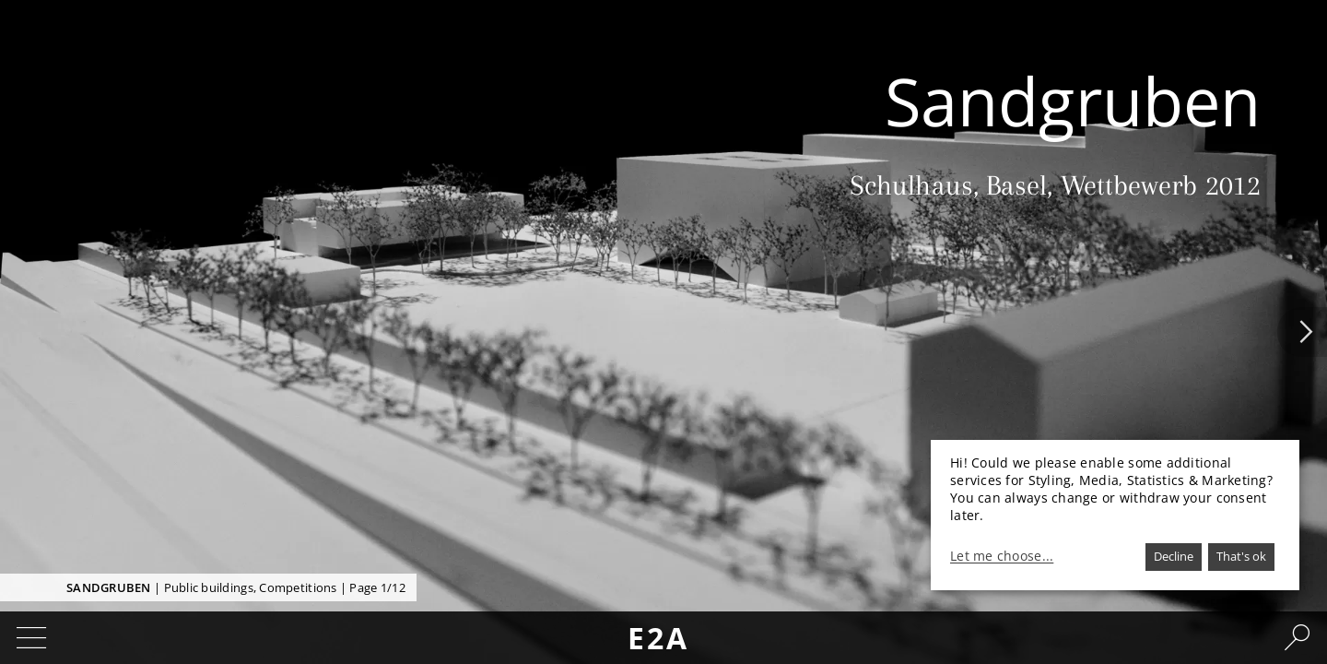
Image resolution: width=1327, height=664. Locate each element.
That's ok (1241, 556)
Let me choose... (1001, 556)
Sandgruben (108, 587)
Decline (1173, 556)
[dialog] (1115, 515)
